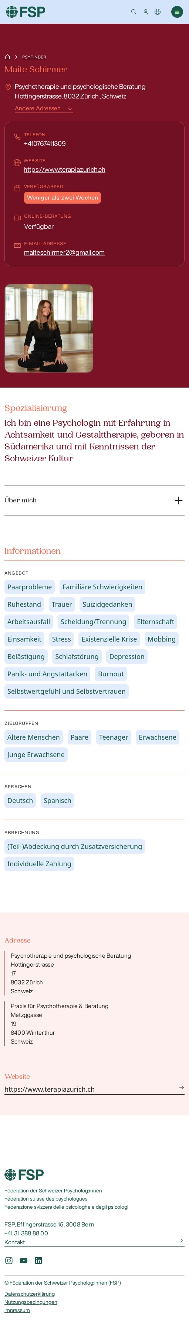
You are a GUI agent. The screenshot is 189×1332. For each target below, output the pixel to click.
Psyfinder (34, 57)
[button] (134, 12)
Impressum (17, 1310)
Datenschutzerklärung (29, 1293)
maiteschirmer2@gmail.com (64, 252)
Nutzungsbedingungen (30, 1302)
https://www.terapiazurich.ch (64, 169)
